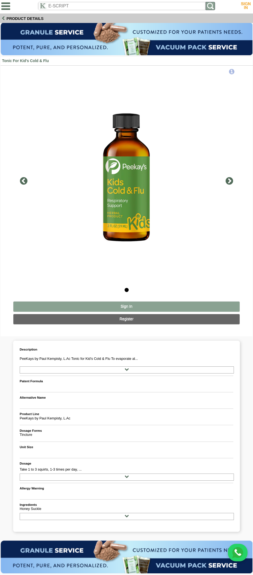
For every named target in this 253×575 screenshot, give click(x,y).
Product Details (25, 18)
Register (126, 319)
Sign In (127, 306)
